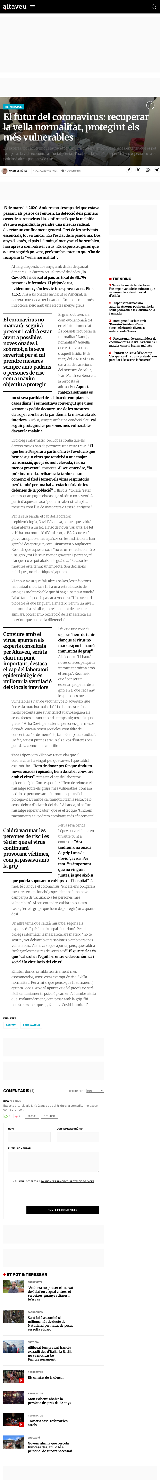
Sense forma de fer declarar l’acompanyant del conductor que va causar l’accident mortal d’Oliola (132, 290)
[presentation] (39, 1198)
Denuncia (49, 1116)
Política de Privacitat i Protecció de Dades (67, 1181)
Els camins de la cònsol (46, 1378)
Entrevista (35, 1282)
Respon (32, 1116)
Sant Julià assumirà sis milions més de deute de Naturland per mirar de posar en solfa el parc (50, 1324)
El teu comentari (19, 1148)
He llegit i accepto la (51, 1181)
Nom (11, 1128)
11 (9, 1116)
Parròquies (35, 1312)
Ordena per (76, 1091)
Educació (34, 1438)
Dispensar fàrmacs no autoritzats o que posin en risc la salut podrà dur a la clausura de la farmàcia (132, 308)
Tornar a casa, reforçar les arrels (47, 1423)
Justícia (33, 1342)
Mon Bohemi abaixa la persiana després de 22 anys (49, 1401)
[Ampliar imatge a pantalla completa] (150, 105)
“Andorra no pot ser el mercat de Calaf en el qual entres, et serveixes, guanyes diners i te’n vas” (50, 1294)
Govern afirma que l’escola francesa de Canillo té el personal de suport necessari (50, 1447)
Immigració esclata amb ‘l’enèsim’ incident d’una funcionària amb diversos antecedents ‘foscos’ (127, 326)
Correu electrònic (70, 1128)
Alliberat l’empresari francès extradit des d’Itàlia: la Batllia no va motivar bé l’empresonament (50, 1353)
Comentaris (73, 171)
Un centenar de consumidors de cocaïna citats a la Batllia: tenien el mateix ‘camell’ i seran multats (133, 342)
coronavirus (31, 1025)
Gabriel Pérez (18, 171)
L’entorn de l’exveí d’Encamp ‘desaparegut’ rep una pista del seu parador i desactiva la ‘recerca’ (133, 356)
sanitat (11, 1025)
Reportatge (13, 106)
